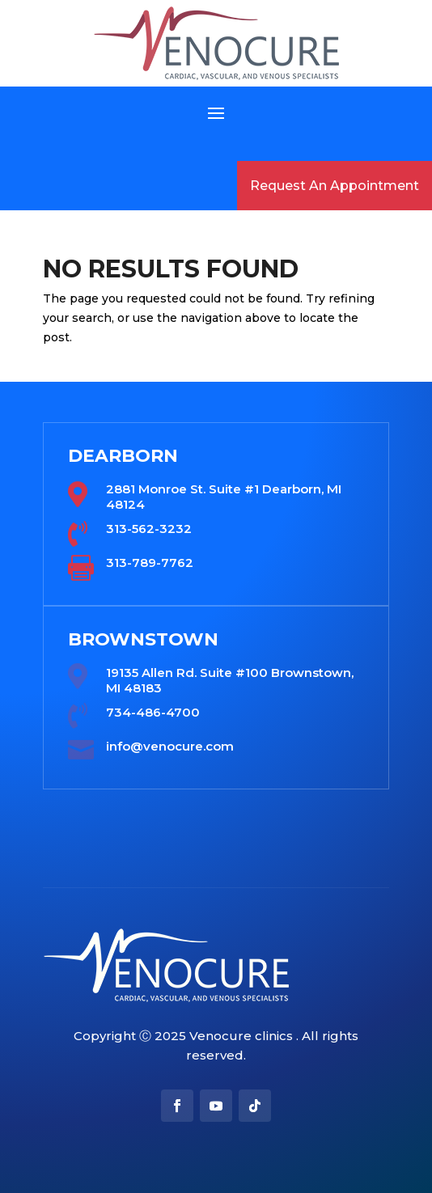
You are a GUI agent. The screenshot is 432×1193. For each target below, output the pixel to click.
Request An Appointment (334, 185)
